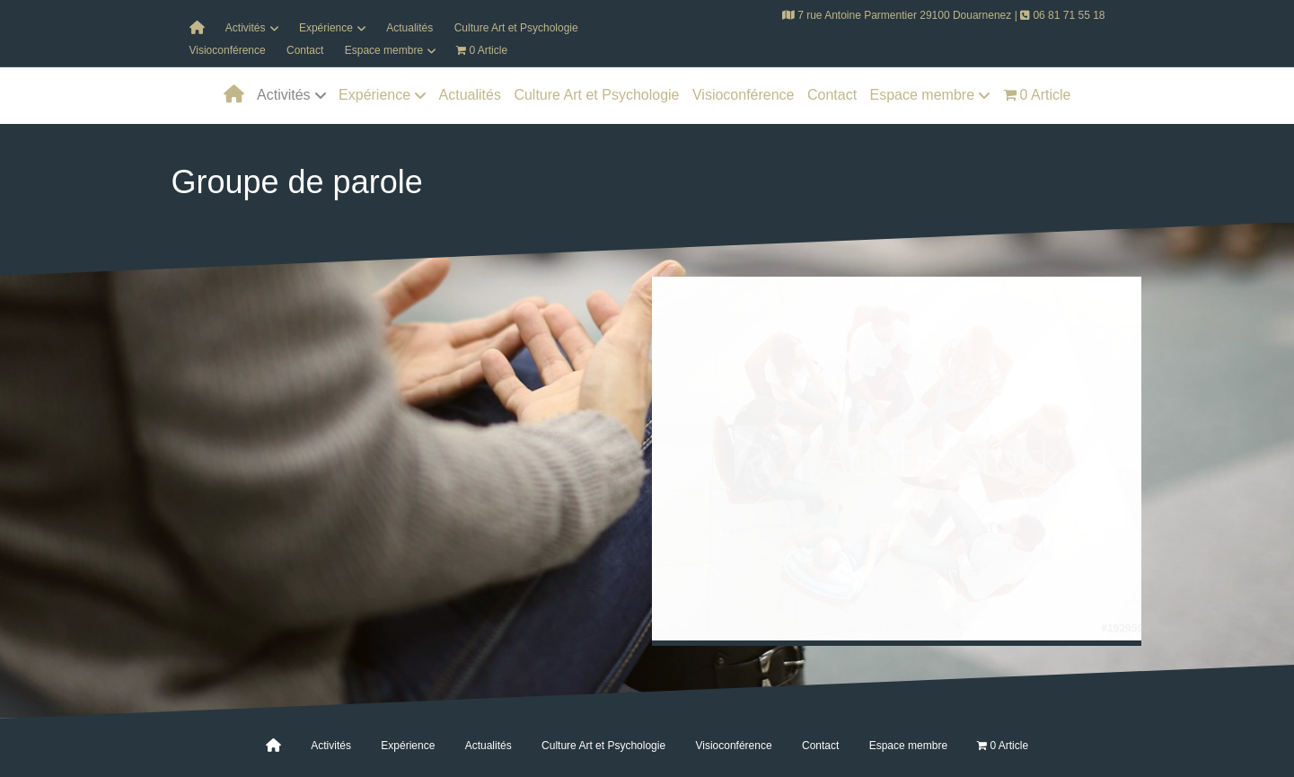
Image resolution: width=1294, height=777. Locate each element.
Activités (245, 28)
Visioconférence (227, 50)
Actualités (409, 28)
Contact (304, 50)
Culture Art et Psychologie (516, 28)
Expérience (326, 28)
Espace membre (384, 50)
